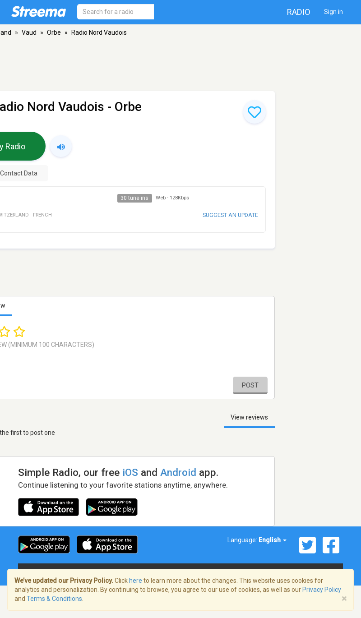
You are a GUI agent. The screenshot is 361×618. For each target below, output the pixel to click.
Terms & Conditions (54, 598)
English (273, 540)
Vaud (29, 32)
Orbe (54, 32)
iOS (130, 472)
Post (250, 385)
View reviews (249, 417)
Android (178, 472)
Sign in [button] (333, 11)
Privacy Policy (321, 589)
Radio (298, 12)
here (135, 580)
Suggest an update (230, 215)
